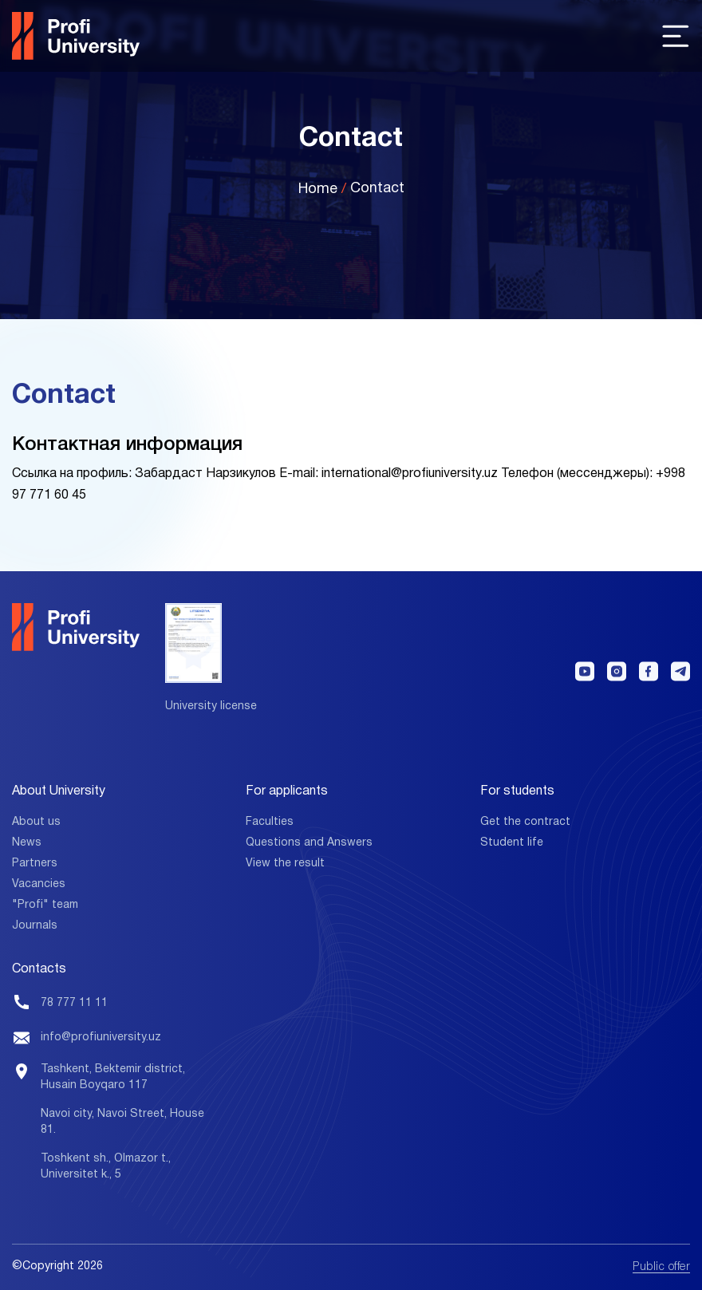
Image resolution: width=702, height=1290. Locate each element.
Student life (511, 843)
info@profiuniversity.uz (101, 1037)
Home (317, 189)
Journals (34, 926)
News (26, 843)
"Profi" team (45, 905)
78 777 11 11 (74, 1003)
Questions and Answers (309, 843)
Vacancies (38, 884)
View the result (285, 863)
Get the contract (525, 822)
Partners (34, 863)
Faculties (270, 822)
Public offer (661, 1267)
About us (36, 822)
